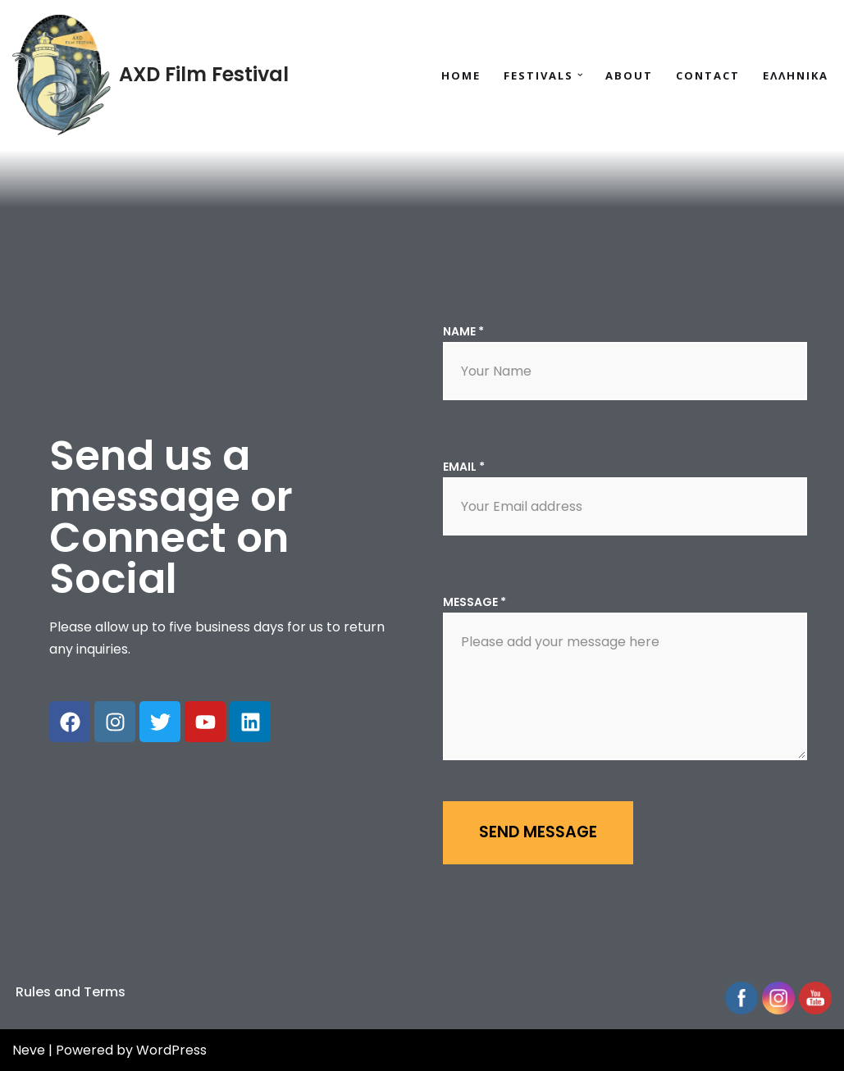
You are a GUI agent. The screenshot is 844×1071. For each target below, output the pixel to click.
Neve (28, 1050)
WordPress (171, 1050)
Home (461, 75)
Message (474, 602)
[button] (580, 75)
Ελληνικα (795, 75)
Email (464, 466)
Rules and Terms (70, 991)
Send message (538, 832)
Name (463, 331)
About (629, 75)
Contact (708, 75)
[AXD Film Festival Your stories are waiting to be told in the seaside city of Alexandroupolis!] (150, 75)
